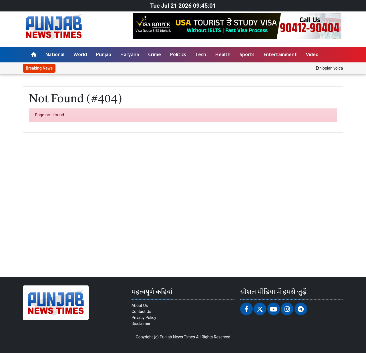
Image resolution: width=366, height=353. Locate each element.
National (54, 55)
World (80, 55)
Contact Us (141, 311)
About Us (140, 305)
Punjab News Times (177, 337)
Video (312, 55)
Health (222, 55)
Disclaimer (141, 323)
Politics (178, 55)
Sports (247, 55)
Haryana (129, 55)
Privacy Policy (144, 317)
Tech (200, 55)
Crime (154, 55)
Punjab (103, 55)
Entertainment (280, 55)
